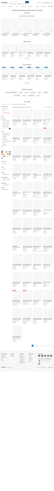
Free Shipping (27, 65)
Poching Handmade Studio (17, 338)
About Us (30, 355)
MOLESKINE (15, 248)
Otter (38, 95)
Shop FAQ (12, 356)
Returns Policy (22, 361)
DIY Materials (3, 104)
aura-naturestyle (46, 194)
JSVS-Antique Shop (22, 54)
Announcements (22, 357)
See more (27, 58)
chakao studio (4, 54)
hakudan (34, 266)
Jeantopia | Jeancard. (36, 230)
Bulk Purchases (22, 356)
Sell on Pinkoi (39, 2)
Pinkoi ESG (30, 357)
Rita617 (14, 230)
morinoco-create (25, 230)
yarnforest (24, 212)
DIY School (14, 194)
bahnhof (34, 158)
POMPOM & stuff (36, 248)
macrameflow (25, 302)
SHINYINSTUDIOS (46, 212)
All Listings (27, 102)
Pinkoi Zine (3, 356)
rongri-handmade (46, 248)
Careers (30, 360)
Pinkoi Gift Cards (3, 357)
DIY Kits (8, 104)
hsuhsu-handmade (46, 284)
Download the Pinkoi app (44, 360)
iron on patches (17, 95)
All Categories (3, 355)
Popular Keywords (27, 89)
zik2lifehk (45, 54)
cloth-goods (14, 140)
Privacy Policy (22, 360)
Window (2, 360)
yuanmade (14, 266)
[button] (10, 128)
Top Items (27, 13)
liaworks (28, 54)
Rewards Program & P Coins (23, 363)
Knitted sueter (33, 92)
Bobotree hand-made (46, 266)
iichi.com (30, 361)
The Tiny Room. (16, 122)
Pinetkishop (46, 77)
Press (30, 356)
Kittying (37, 77)
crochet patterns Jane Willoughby (11, 92)
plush (26, 92)
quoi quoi (14, 158)
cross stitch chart (31, 95)
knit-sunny (34, 320)
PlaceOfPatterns (30, 77)
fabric (39, 92)
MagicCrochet (21, 77)
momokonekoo (25, 248)
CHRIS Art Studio (46, 302)
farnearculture (25, 140)
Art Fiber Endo (35, 302)
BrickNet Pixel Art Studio (49, 176)
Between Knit (25, 284)
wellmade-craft (15, 284)
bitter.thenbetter (25, 176)
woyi (25, 122)
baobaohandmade (15, 320)
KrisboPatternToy (5, 77)
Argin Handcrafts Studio (27, 320)
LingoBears (35, 284)
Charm (24, 95)
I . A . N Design (37, 122)
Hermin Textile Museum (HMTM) (18, 302)
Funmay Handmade (36, 212)
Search (27, 2)
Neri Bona (34, 176)
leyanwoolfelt (45, 320)
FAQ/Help (21, 355)
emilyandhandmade (46, 158)
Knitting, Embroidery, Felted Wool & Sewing (27, 16)
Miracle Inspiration (13, 77)
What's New (27, 41)
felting (21, 92)
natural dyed (46, 92)
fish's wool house (25, 266)
